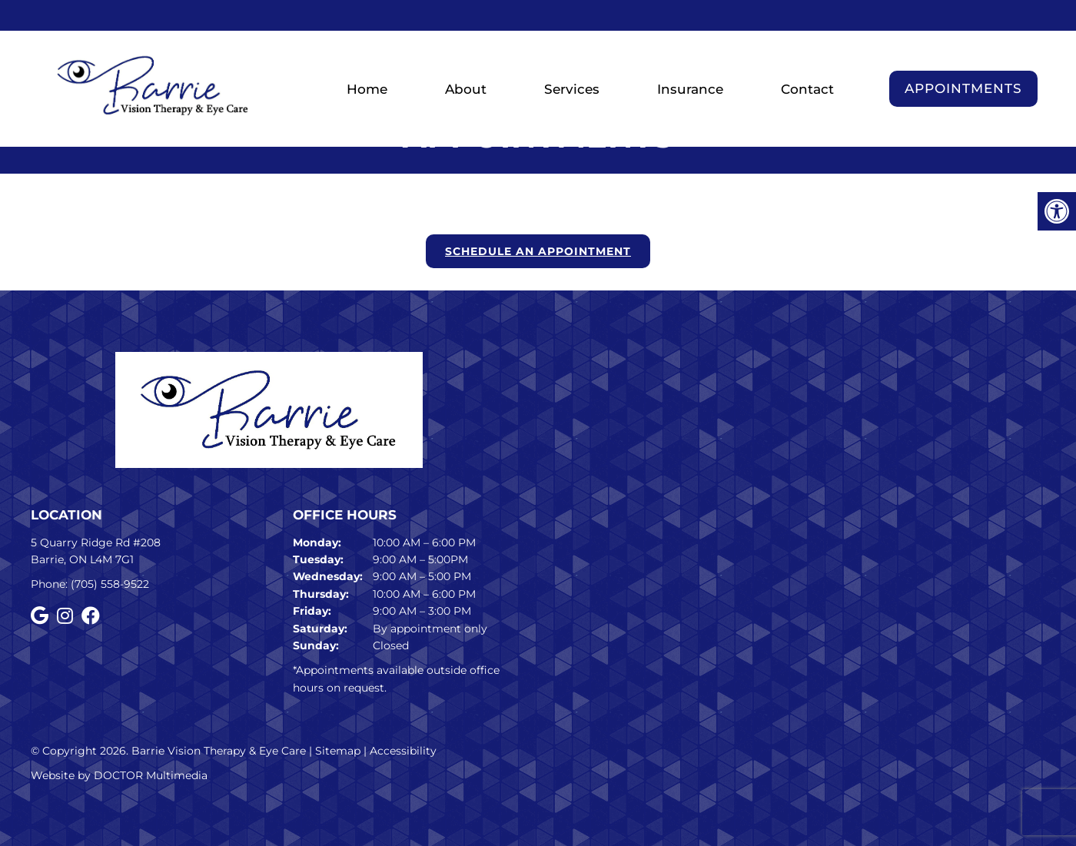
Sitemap (337, 751)
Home (367, 89)
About (466, 89)
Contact (807, 89)
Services (571, 89)
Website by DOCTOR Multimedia (119, 775)
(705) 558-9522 (110, 584)
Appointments (963, 88)
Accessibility (403, 751)
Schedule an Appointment (538, 251)
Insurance (690, 89)
